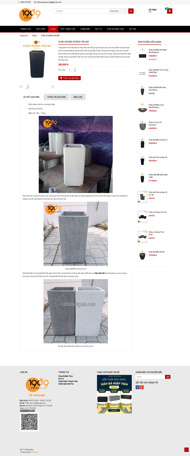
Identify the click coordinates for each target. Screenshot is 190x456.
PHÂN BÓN (85, 29)
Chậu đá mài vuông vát (158, 157)
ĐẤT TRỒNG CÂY (68, 29)
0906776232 (24, 2)
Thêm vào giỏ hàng (71, 78)
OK (168, 377)
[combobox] (118, 10)
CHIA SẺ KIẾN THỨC (115, 29)
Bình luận (78, 97)
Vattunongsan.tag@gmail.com (47, 2)
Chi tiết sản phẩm (31, 97)
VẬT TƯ (98, 29)
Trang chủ (25, 29)
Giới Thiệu (40, 29)
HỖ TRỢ (132, 29)
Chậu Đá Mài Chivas (157, 252)
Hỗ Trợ (61, 379)
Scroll (186, 450)
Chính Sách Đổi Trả (66, 384)
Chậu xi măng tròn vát (157, 212)
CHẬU (53, 29)
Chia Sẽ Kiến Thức (65, 376)
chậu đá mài (99, 273)
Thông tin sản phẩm (56, 97)
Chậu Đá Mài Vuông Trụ (158, 140)
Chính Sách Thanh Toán (68, 381)
